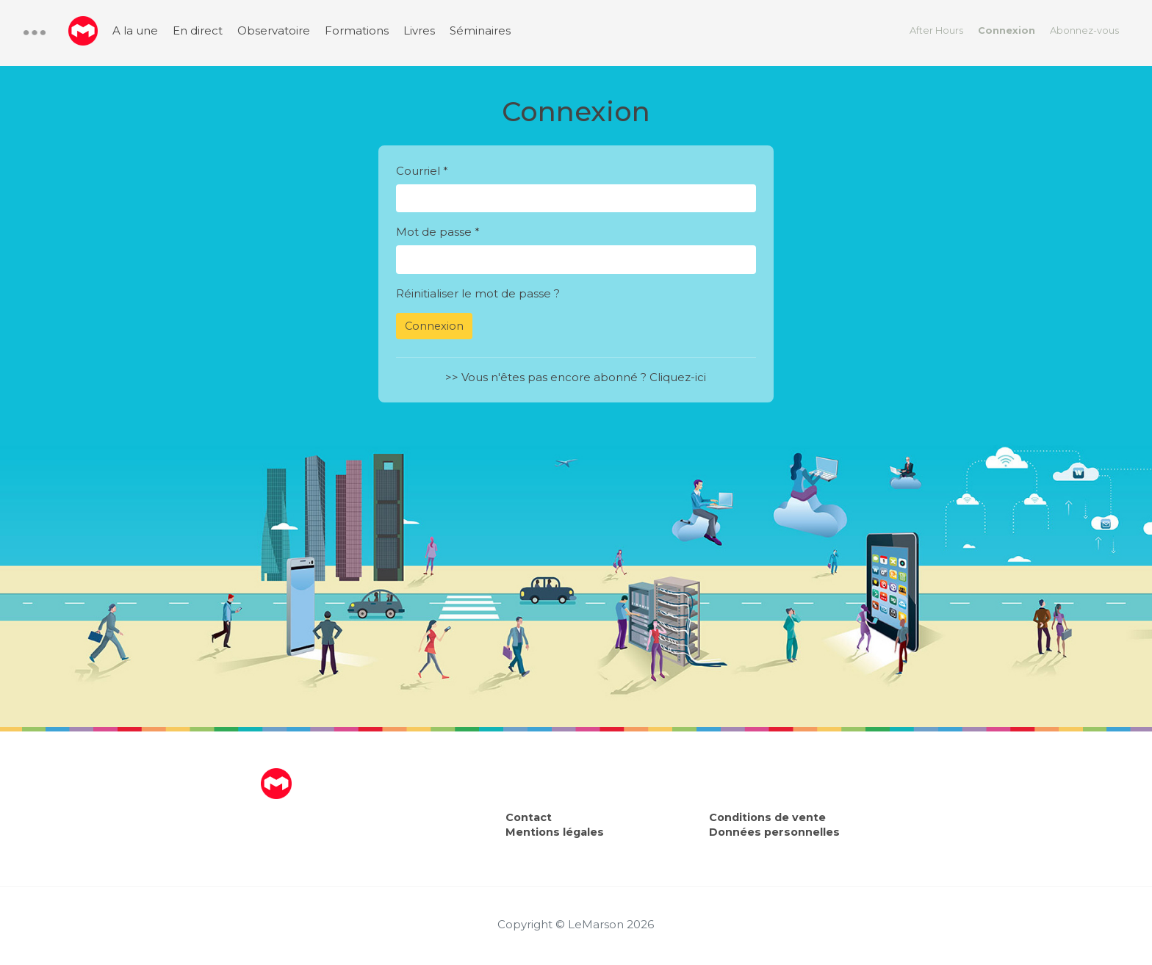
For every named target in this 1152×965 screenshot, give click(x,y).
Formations (357, 30)
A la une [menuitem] (135, 30)
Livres (419, 30)
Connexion (1006, 30)
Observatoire (273, 30)
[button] (34, 32)
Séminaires (480, 30)
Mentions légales (554, 832)
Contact (528, 817)
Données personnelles (774, 832)
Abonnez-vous (1084, 30)
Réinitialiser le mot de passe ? (478, 293)
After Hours (936, 30)
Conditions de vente (767, 817)
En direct (198, 30)
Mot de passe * (438, 232)
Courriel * (422, 171)
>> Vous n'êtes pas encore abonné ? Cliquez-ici (575, 377)
